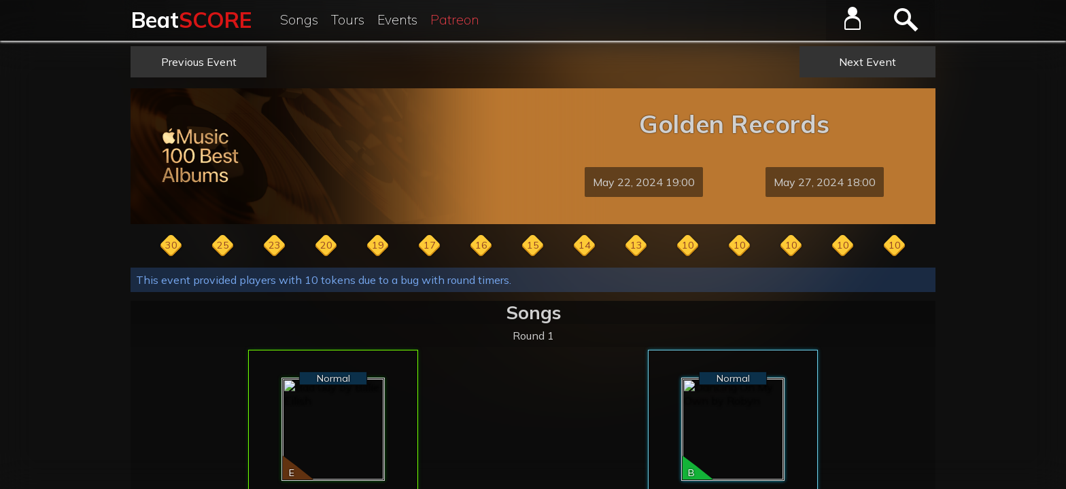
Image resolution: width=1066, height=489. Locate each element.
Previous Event (199, 62)
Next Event (867, 62)
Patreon (454, 20)
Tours (347, 20)
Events (397, 20)
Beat (191, 19)
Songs (299, 20)
